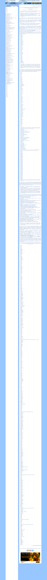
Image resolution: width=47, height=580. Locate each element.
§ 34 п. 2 (10, 51)
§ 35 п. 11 (9, 43)
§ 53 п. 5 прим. (9, 78)
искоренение (7, 69)
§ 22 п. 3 (9, 19)
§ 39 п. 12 (14, 53)
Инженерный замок (8, 50)
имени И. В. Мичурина (8, 45)
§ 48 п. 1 (10, 75)
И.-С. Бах (7, 13)
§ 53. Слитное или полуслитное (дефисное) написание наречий (27, 243)
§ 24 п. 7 (14, 48)
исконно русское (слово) (8, 68)
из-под (6, 36)
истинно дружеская (8, 79)
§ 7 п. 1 (9, 33)
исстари (7, 78)
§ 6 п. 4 (8, 63)
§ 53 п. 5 (9, 35)
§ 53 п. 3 (9, 25)
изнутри (7, 35)
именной (7, 46)
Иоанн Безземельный (8, 59)
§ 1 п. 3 (9, 58)
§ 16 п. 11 (12, 45)
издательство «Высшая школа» (9, 27)
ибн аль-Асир (7, 14)
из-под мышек (7, 37)
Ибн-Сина (7, 16)
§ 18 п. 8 (13, 27)
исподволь (7, 72)
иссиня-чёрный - (7, 77)
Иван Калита (7, 18)
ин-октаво (7, 52)
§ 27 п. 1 (9, 32)
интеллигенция (7, 54)
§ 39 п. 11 (11, 77)
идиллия (7, 20)
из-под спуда (7, 38)
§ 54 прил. (12, 31)
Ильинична (7, 43)
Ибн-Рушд (7, 15)
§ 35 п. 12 (9, 46)
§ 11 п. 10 (10, 14)
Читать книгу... (23, 561)
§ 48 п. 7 (9, 21)
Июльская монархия (8, 83)
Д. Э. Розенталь (12, 0)
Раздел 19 (9, 52)
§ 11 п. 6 (9, 13)
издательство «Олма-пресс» (9, 28)
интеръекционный (8, 55)
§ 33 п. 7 (10, 69)
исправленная (7, 75)
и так (6, 81)
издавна (7, 25)
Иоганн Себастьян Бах (8, 62)
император (7, 47)
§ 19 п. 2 (9, 47)
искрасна (7, 70)
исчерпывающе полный (8, 80)
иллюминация (7, 42)
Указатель (14, 6)
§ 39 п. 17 (12, 68)
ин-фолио (7, 57)
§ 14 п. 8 (11, 50)
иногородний (7, 51)
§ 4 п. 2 (8, 30)
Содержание (8, 6)
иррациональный (7, 65)
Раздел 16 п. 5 (8, 81)
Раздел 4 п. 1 (11, 55)
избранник (7, 22)
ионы (6, 63)
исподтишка (7, 73)
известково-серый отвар (8, 23)
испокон (7, 74)
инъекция (7, 58)
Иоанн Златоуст (7, 60)
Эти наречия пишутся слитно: (38, 243)
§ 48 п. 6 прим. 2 (10, 22)
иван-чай (7, 19)
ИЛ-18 (6, 41)
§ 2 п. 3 (10, 54)
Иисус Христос (7, 40)
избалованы (7, 21)
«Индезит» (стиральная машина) (9, 48)
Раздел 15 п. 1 (9, 36)
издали (6, 26)
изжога (6, 30)
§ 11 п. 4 (10, 40)
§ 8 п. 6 (9, 20)
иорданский (7, 64)
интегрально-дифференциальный (9, 53)
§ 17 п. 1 (11, 83)
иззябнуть (7, 32)
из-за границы (7, 31)
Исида (6, 67)
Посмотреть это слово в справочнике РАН (37, 545)
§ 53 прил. (11, 25)
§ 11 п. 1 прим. (10, 18)
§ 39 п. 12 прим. (12, 23)
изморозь (7, 33)
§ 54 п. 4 (10, 31)
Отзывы (22, 562)
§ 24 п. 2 (8, 41)
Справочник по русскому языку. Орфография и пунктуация (31, 0)
